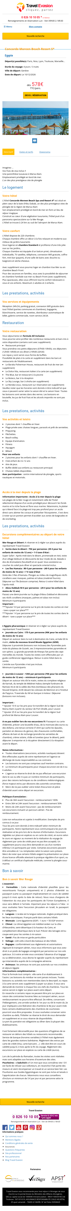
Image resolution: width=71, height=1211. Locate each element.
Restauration (13, 326)
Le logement (12, 191)
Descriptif (8, 155)
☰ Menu (8, 26)
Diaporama (44, 155)
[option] (35, 121)
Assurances (10, 1149)
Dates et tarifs (26, 155)
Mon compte (35, 26)
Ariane (28, 1197)
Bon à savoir (12, 874)
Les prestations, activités (23, 296)
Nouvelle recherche (35, 36)
